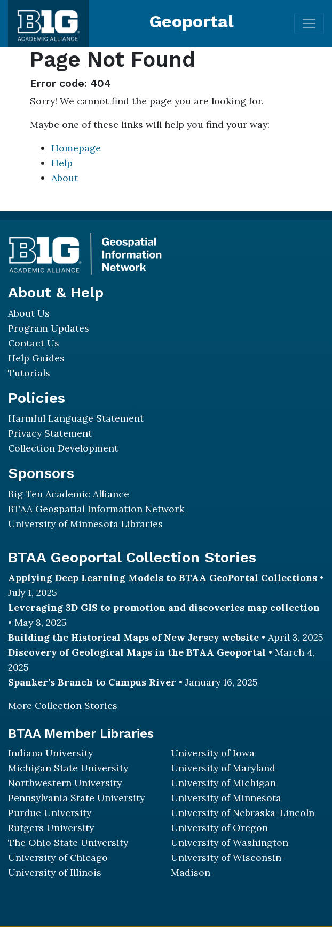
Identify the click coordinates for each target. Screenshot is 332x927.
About (64, 178)
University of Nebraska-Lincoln (242, 813)
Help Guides (36, 358)
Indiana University (50, 753)
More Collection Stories (62, 705)
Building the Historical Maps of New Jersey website (133, 637)
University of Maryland (223, 768)
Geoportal (191, 21)
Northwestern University (65, 783)
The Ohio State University (68, 842)
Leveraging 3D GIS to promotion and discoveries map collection (164, 607)
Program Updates (48, 328)
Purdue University (49, 813)
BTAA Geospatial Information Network (96, 509)
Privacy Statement (50, 433)
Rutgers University (51, 827)
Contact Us (33, 343)
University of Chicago (58, 857)
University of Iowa (213, 753)
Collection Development (63, 448)
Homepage (76, 148)
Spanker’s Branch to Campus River (92, 682)
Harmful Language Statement (76, 418)
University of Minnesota (226, 798)
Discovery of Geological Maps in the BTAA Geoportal (137, 652)
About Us (29, 313)
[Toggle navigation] (309, 23)
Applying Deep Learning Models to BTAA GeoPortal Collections (162, 577)
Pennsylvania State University (76, 798)
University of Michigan (223, 783)
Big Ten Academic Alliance (68, 494)
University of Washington (229, 842)
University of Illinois (54, 872)
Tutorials (29, 373)
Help (62, 163)
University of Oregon (219, 827)
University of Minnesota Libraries (85, 524)
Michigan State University (68, 768)
